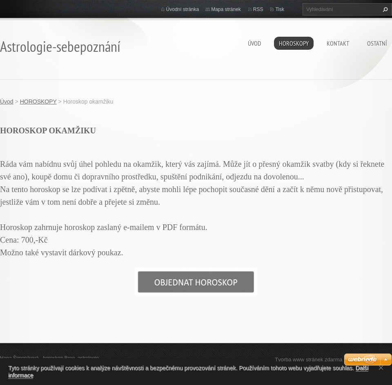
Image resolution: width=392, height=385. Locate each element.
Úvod (254, 43)
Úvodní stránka (182, 9)
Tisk (279, 9)
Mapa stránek (226, 9)
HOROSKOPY (294, 43)
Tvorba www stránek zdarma (308, 359)
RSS (258, 9)
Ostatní (377, 43)
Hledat (384, 9)
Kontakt (338, 43)
